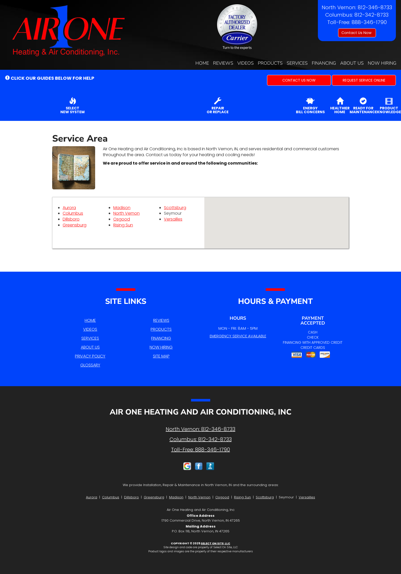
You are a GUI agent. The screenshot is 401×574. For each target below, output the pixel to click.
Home (202, 63)
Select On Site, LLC (215, 543)
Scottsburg (175, 208)
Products (270, 63)
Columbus (73, 213)
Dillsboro (71, 219)
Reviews (223, 63)
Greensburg (74, 225)
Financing (324, 63)
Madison (121, 208)
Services (297, 63)
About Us (352, 63)
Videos (245, 63)
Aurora (69, 208)
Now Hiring (382, 63)
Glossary (90, 365)
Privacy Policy (90, 356)
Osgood (121, 219)
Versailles (173, 219)
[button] (299, 80)
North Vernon (126, 213)
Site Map (161, 356)
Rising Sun (123, 225)
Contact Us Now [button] (357, 32)
